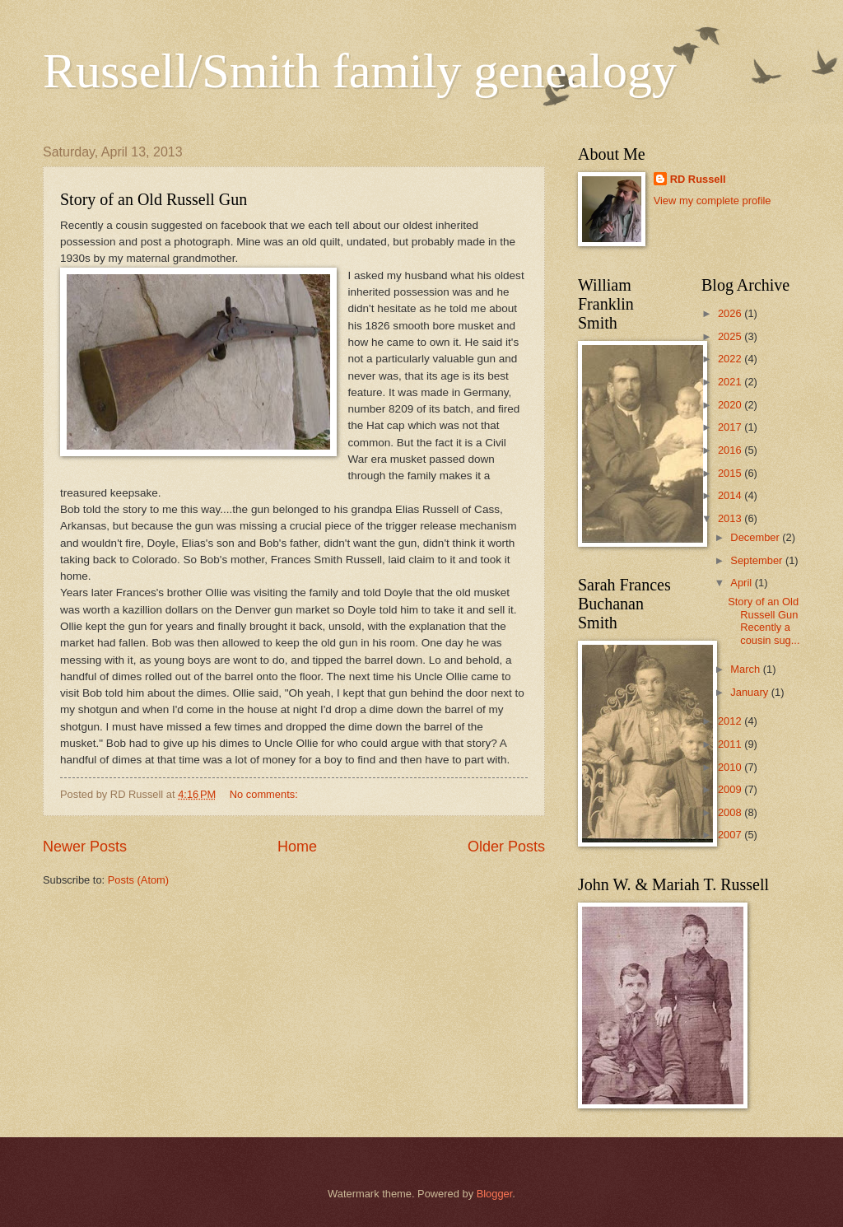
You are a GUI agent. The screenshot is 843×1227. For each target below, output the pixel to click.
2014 (731, 495)
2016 (731, 450)
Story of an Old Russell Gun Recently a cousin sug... (763, 620)
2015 (731, 473)
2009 (731, 789)
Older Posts (506, 846)
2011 (731, 744)
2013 (731, 518)
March (746, 669)
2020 (731, 405)
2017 (731, 427)
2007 (731, 834)
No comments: (265, 794)
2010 (731, 767)
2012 (731, 721)
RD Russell (698, 179)
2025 (731, 336)
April (742, 582)
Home (297, 846)
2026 (731, 313)
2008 (731, 812)
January (750, 692)
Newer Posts (85, 846)
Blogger (495, 1193)
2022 (731, 358)
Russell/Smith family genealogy (360, 71)
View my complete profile (712, 200)
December (756, 537)
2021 (731, 382)
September (757, 560)
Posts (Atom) (138, 880)
